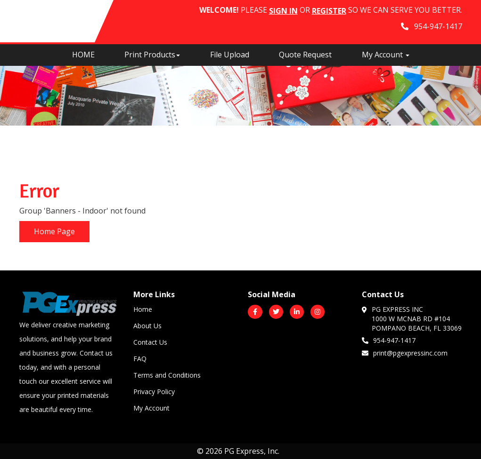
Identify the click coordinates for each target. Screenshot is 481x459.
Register (329, 11)
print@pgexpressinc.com (405, 352)
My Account (151, 408)
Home (142, 309)
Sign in (283, 11)
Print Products (152, 54)
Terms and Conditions (167, 375)
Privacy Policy (154, 391)
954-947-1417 (389, 340)
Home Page (54, 231)
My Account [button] (385, 54)
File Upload (229, 54)
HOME (83, 54)
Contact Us (150, 342)
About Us (147, 325)
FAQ (140, 358)
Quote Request (305, 54)
